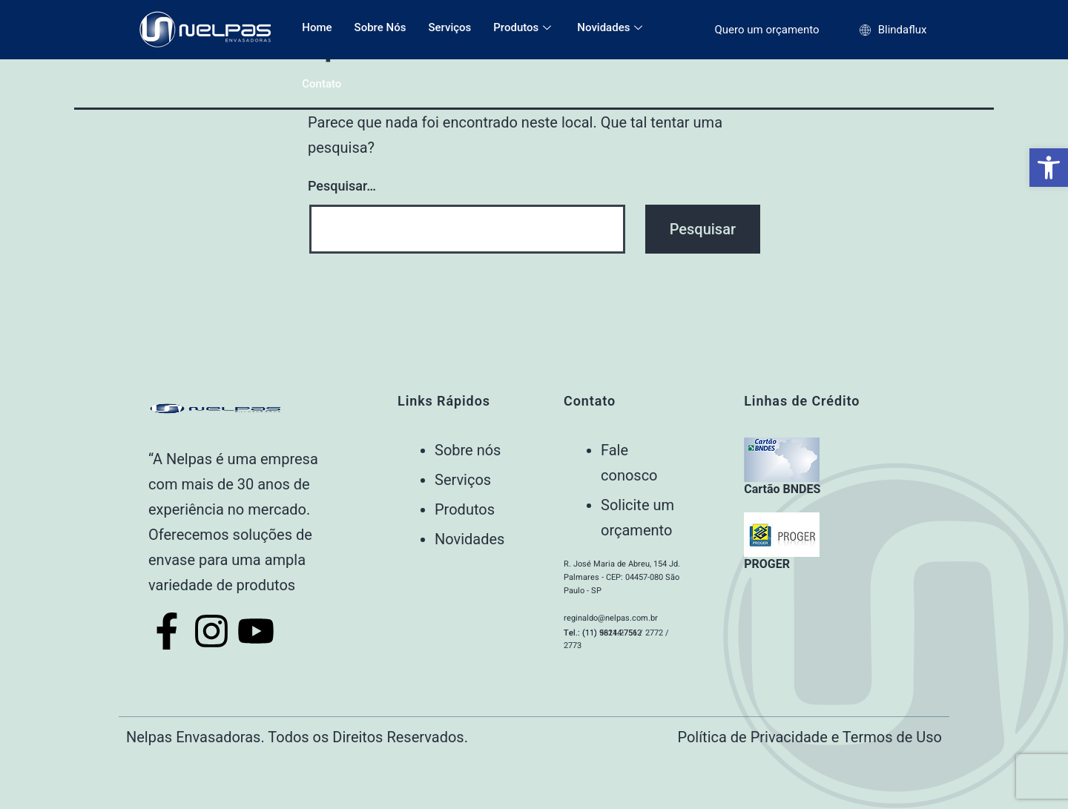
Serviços (449, 27)
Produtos (524, 27)
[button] (1048, 167)
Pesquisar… (342, 186)
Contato (321, 83)
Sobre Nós (380, 27)
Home (317, 27)
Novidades (611, 27)
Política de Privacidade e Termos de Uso (809, 737)
